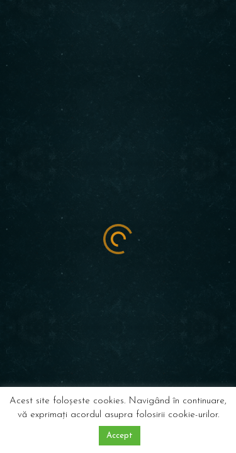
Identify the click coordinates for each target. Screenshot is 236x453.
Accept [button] (119, 436)
